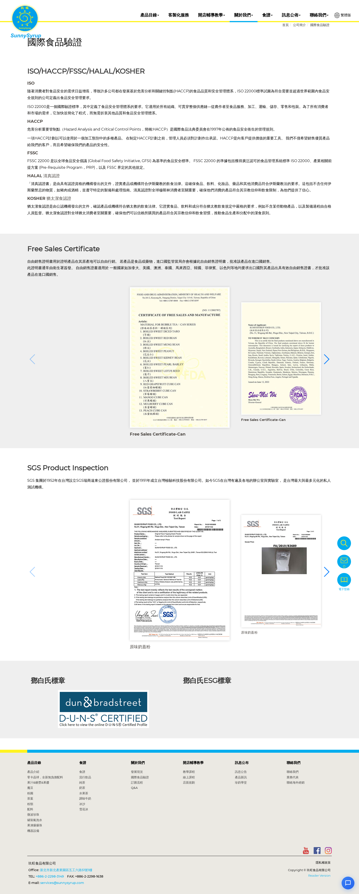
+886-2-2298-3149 (50, 876)
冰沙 (82, 804)
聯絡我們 (319, 15)
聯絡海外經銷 (296, 782)
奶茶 (82, 788)
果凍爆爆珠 (34, 825)
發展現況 (137, 772)
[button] (326, 359)
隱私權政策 (323, 862)
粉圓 (30, 793)
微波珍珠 (33, 814)
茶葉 (30, 798)
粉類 (30, 804)
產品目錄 (149, 15)
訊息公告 (241, 772)
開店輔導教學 (211, 15)
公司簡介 (299, 25)
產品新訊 (241, 777)
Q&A (134, 788)
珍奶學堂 (241, 782)
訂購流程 (137, 782)
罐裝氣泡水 (34, 820)
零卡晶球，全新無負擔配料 (45, 777)
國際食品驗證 (319, 25)
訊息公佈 (291, 15)
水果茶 (83, 793)
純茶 (82, 782)
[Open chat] (348, 883)
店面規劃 (189, 782)
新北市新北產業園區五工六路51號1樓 (66, 870)
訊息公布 (242, 762)
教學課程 (189, 772)
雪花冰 (83, 809)
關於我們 (243, 15)
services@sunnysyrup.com (62, 883)
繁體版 (342, 15)
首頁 (285, 25)
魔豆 (30, 788)
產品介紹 (33, 772)
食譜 (267, 15)
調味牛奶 (85, 798)
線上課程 (189, 777)
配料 (30, 809)
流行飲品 (85, 777)
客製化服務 (178, 15)
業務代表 (293, 777)
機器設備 (33, 830)
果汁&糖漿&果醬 (38, 782)
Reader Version (319, 875)
